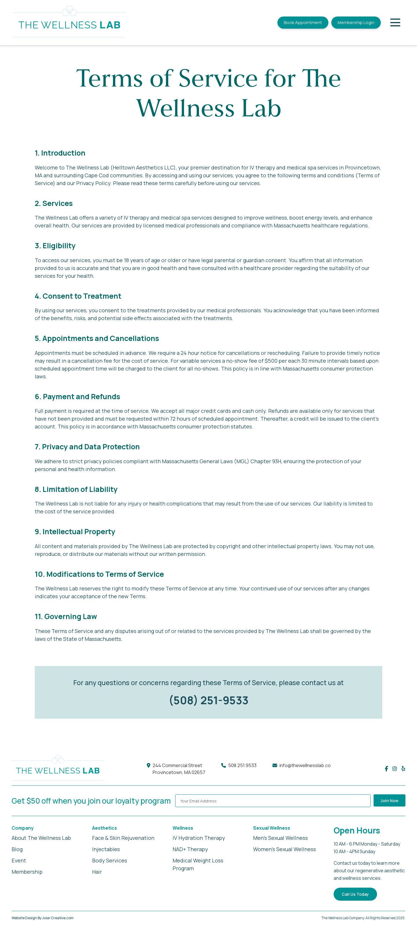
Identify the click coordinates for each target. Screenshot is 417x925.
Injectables (106, 849)
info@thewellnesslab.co (305, 765)
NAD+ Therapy (190, 849)
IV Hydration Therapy (199, 837)
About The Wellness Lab (41, 837)
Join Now (389, 800)
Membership (27, 871)
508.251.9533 (242, 765)
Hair (97, 871)
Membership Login (356, 22)
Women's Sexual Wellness (284, 849)
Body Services (109, 860)
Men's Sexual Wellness (280, 837)
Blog (17, 849)
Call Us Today (355, 894)
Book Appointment (303, 22)
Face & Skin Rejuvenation (123, 837)
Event (19, 860)
